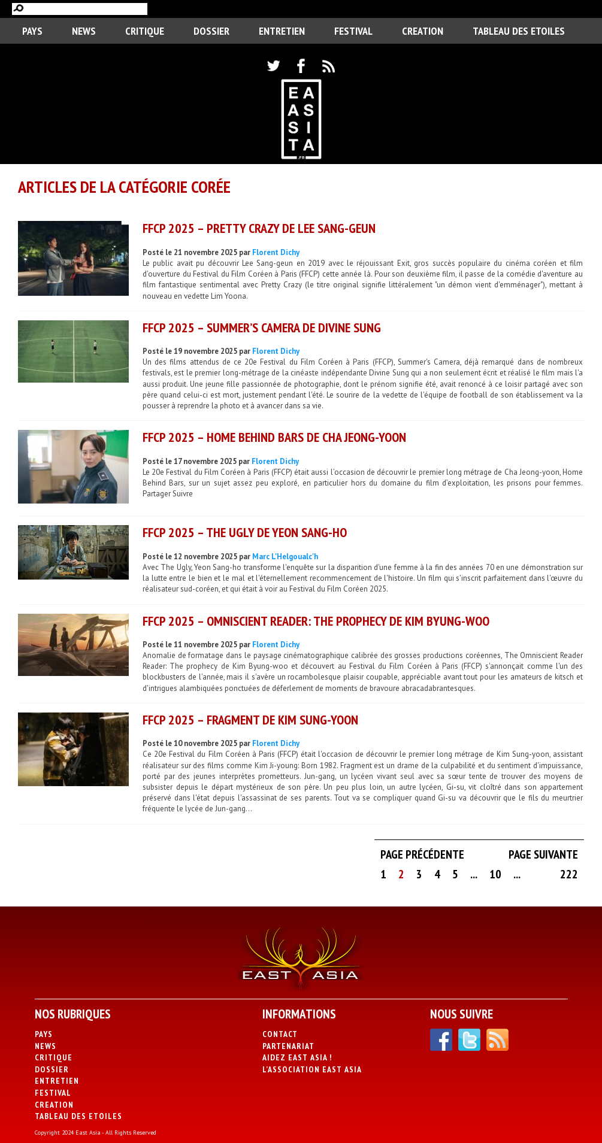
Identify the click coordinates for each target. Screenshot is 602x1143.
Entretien (282, 31)
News (84, 31)
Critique (144, 31)
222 (569, 874)
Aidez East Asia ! (297, 1057)
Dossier (211, 31)
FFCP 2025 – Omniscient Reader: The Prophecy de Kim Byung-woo (316, 621)
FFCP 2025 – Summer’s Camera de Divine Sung (262, 327)
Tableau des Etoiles (519, 31)
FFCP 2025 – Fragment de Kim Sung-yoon (250, 719)
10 (495, 874)
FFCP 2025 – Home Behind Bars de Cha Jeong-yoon (274, 437)
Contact (280, 1034)
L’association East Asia (312, 1069)
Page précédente (422, 854)
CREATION (422, 31)
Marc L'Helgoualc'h (285, 556)
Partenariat (288, 1046)
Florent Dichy (276, 252)
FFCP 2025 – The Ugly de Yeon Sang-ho (245, 532)
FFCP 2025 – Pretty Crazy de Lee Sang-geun (259, 228)
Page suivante (543, 854)
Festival (353, 31)
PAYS (32, 31)
